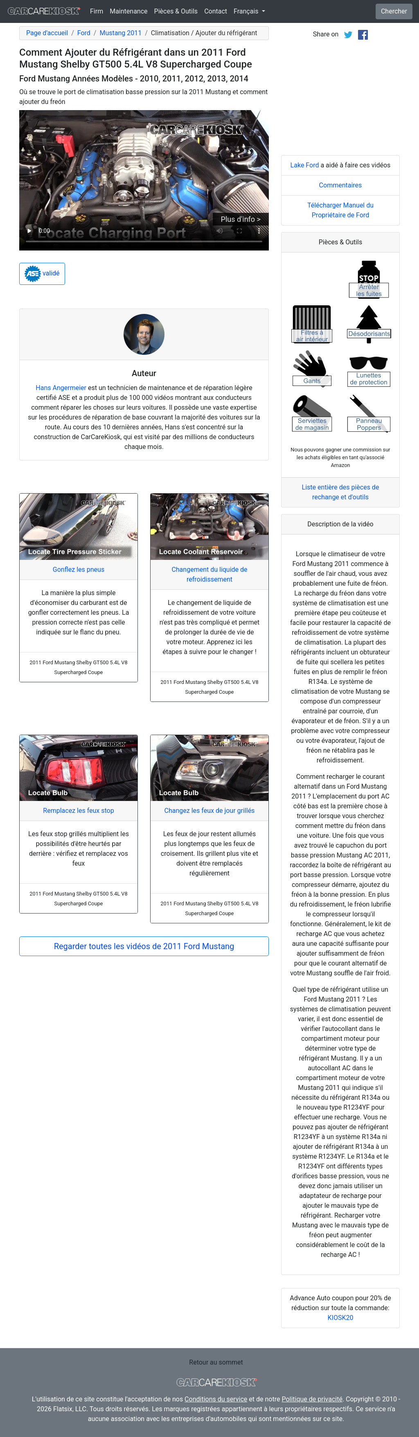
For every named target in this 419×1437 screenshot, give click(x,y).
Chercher (394, 11)
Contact (215, 11)
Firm (96, 11)
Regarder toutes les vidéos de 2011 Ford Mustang (144, 946)
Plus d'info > (241, 219)
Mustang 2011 (120, 33)
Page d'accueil (47, 33)
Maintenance (128, 11)
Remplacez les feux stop (78, 810)
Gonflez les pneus (78, 569)
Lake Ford (305, 165)
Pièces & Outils (176, 11)
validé (42, 274)
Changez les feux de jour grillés (209, 810)
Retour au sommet (216, 1362)
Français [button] (247, 11)
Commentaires (340, 185)
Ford (83, 33)
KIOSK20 (341, 1318)
